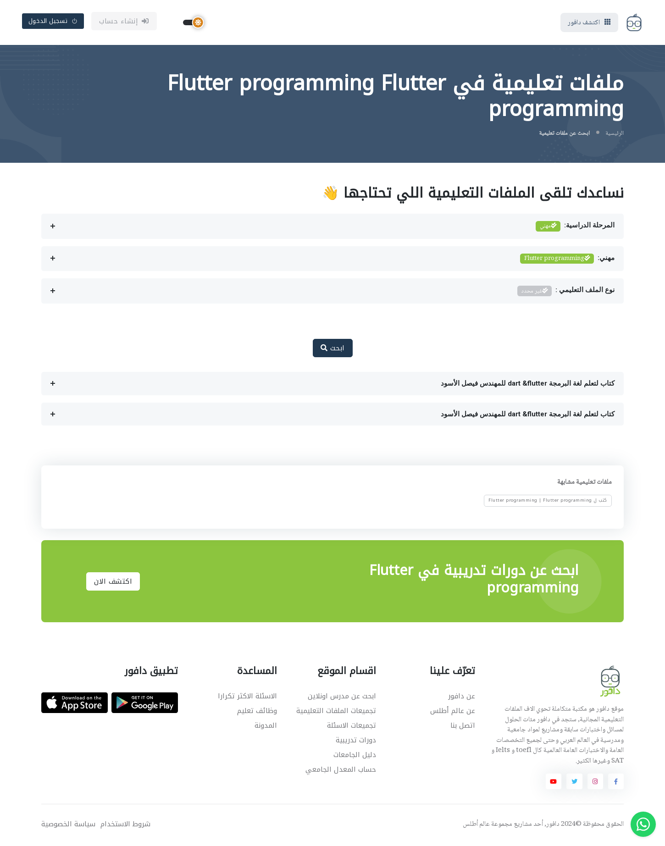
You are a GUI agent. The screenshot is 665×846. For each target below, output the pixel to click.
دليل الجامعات (354, 755)
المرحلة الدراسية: (575, 227)
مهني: (567, 259)
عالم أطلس (476, 825)
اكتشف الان (113, 582)
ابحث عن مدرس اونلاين (342, 697)
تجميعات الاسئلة (351, 726)
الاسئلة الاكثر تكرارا (247, 697)
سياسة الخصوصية (68, 825)
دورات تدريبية (356, 741)
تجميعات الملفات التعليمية (336, 711)
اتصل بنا (462, 726)
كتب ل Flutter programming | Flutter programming (547, 501)
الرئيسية (614, 135)
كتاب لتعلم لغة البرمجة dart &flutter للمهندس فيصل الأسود (528, 384)
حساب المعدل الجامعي (340, 770)
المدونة (266, 726)
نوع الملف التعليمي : (566, 292)
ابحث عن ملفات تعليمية (564, 135)
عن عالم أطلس (452, 711)
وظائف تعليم (257, 711)
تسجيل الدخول (53, 21)
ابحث (333, 349)
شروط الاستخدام (125, 825)
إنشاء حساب (124, 21)
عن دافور (461, 697)
